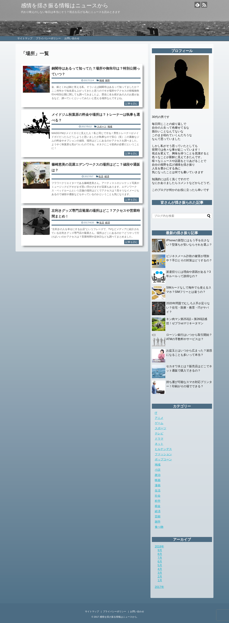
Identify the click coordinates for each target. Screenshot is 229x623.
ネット (159, 443)
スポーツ (101, 126)
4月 (160, 569)
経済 (106, 176)
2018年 (159, 546)
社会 (157, 495)
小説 (157, 469)
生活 (101, 176)
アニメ (159, 417)
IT (156, 413)
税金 (157, 506)
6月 (160, 561)
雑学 (107, 80)
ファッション (163, 454)
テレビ (159, 433)
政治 (157, 475)
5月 (160, 565)
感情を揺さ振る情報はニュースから (64, 5)
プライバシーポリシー (48, 38)
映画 (157, 480)
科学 (157, 500)
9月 (160, 550)
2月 (160, 576)
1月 (160, 580)
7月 (160, 557)
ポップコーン (163, 459)
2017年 (159, 586)
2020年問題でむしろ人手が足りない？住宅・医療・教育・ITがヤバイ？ (188, 307)
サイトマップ (24, 38)
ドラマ (159, 438)
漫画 (157, 485)
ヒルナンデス (163, 449)
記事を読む (131, 103)
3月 (160, 572)
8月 (160, 554)
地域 (101, 80)
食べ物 (159, 526)
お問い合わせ (71, 38)
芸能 (157, 516)
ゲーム (159, 423)
